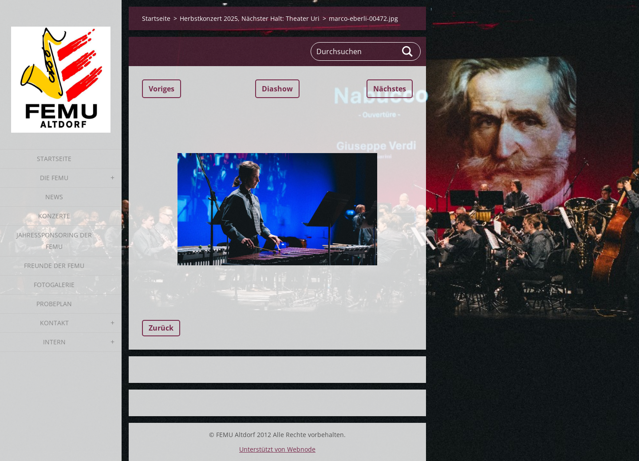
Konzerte (54, 216)
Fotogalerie (54, 284)
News (54, 197)
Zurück (161, 328)
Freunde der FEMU (54, 265)
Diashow (277, 89)
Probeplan (54, 303)
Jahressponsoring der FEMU (54, 241)
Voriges (161, 89)
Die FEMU (54, 177)
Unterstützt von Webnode (277, 449)
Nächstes (389, 89)
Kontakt (54, 323)
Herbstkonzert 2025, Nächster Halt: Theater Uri (250, 18)
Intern (54, 342)
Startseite (54, 158)
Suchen (408, 51)
